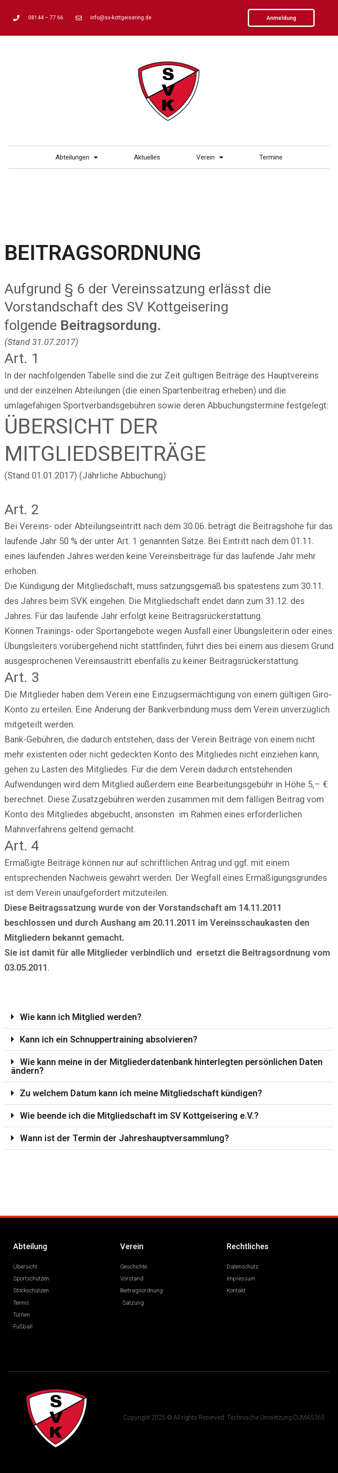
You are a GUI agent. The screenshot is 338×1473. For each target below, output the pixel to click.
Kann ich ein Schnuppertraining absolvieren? (108, 1039)
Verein (209, 157)
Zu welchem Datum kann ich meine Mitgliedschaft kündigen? (141, 1093)
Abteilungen (76, 157)
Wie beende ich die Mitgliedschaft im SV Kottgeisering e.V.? (139, 1115)
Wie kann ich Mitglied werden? (80, 1017)
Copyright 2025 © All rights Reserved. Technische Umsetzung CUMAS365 (224, 1417)
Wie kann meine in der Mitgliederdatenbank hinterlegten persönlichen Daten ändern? (167, 1066)
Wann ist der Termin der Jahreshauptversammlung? (124, 1138)
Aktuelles (147, 157)
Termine (271, 157)
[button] (169, 1017)
